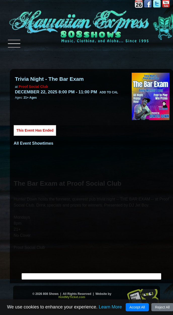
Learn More (110, 306)
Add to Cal (108, 92)
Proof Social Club (33, 87)
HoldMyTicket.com (71, 297)
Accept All (137, 307)
